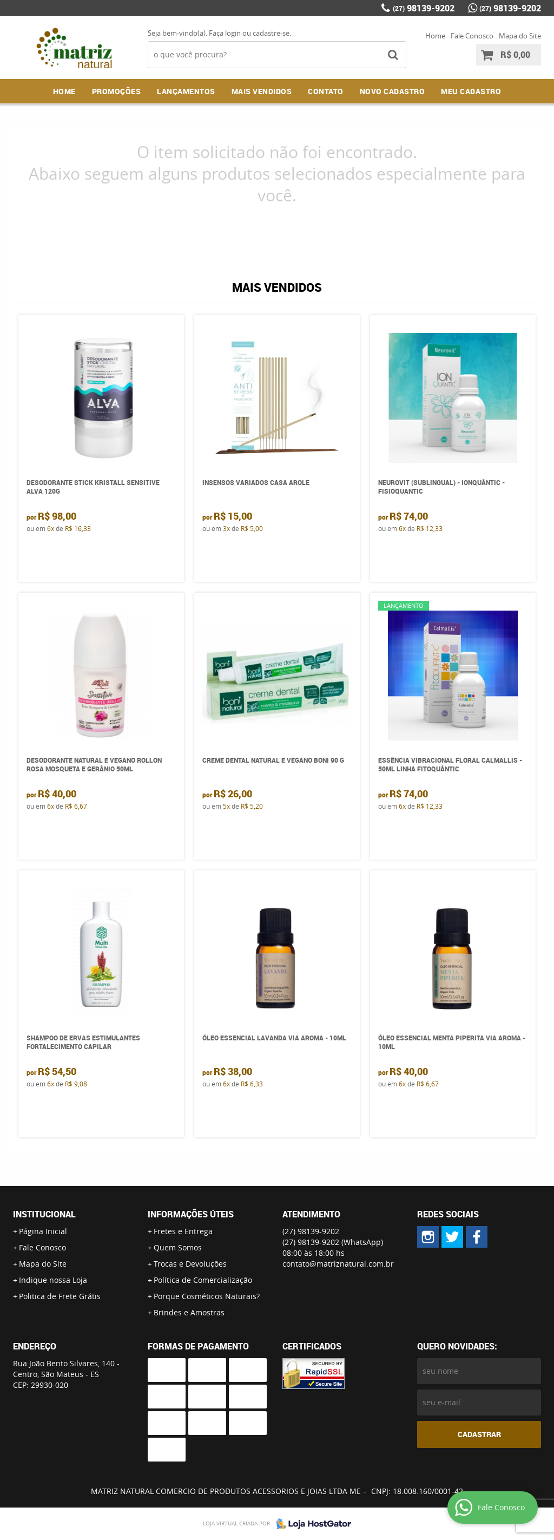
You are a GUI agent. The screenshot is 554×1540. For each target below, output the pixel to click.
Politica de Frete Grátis (60, 1296)
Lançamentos (186, 91)
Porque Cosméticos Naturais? (207, 1296)
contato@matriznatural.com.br (338, 1264)
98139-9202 (423, 8)
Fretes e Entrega (183, 1231)
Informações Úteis (191, 1214)
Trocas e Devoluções (190, 1264)
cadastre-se (271, 33)
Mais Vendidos (262, 91)
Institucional (44, 1214)
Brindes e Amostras (189, 1312)
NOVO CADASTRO (392, 91)
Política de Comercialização (203, 1280)
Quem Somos (178, 1247)
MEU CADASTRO (471, 91)
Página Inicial (43, 1231)
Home (435, 36)
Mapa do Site (520, 36)
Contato (326, 91)
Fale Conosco (472, 36)
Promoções (116, 91)
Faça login (225, 33)
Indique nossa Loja (53, 1280)
